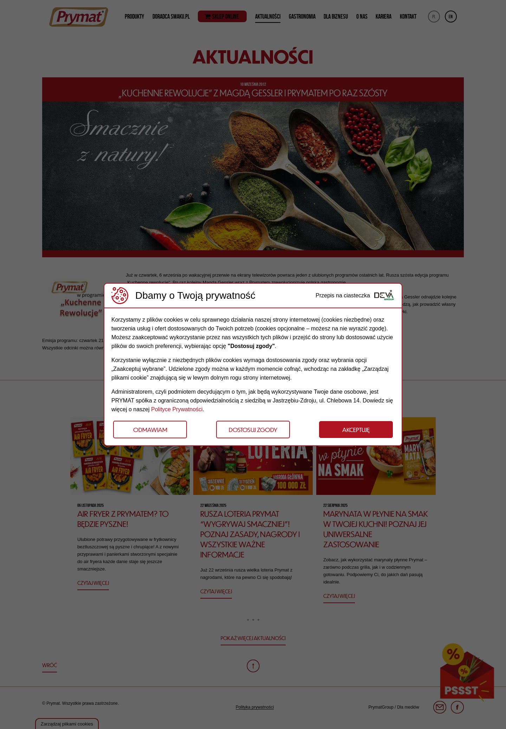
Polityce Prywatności (177, 409)
